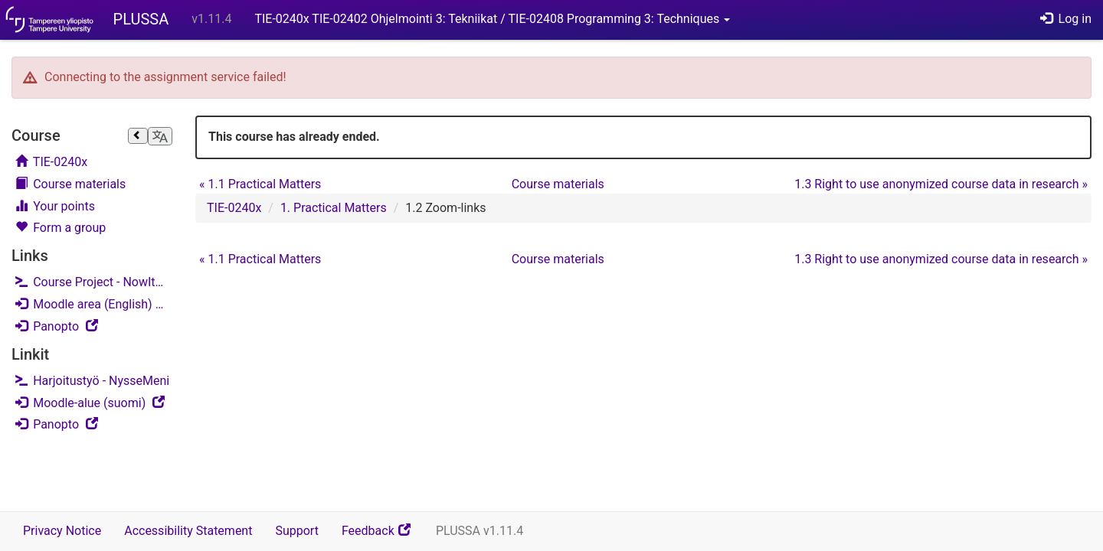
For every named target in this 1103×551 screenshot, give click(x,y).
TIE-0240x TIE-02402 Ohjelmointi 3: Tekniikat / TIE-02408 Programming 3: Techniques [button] (492, 18)
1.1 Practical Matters (260, 184)
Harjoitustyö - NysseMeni (92, 380)
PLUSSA (141, 19)
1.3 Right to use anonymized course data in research (941, 184)
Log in (1066, 18)
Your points (55, 206)
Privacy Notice (62, 530)
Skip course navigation (16, 118)
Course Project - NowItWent (93, 282)
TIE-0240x (51, 162)
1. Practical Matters (333, 208)
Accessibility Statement (188, 530)
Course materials (70, 184)
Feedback (383, 536)
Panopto (93, 326)
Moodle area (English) (93, 303)
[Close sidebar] (138, 136)
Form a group (60, 227)
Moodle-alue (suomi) (93, 402)
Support (296, 530)
